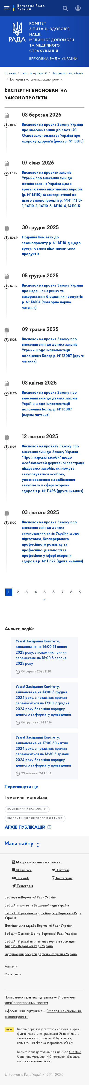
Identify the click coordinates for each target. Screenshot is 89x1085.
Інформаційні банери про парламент (35, 818)
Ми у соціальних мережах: (36, 862)
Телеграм (22, 886)
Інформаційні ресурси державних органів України (41, 954)
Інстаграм (62, 878)
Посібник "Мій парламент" (27, 809)
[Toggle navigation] (6, 8)
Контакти (11, 966)
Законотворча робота (67, 73)
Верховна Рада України (53, 59)
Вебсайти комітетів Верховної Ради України (37, 905)
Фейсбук (22, 870)
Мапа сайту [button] (19, 844)
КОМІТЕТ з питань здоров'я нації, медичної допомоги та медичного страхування (51, 37)
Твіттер (60, 870)
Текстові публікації (34, 73)
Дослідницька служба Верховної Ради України (38, 926)
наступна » (44, 599)
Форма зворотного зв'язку (54, 1043)
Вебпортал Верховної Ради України (30, 897)
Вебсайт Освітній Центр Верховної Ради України (41, 934)
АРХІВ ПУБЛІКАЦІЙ (28, 827)
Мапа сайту (13, 974)
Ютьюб (20, 878)
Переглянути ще (21, 787)
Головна (10, 73)
